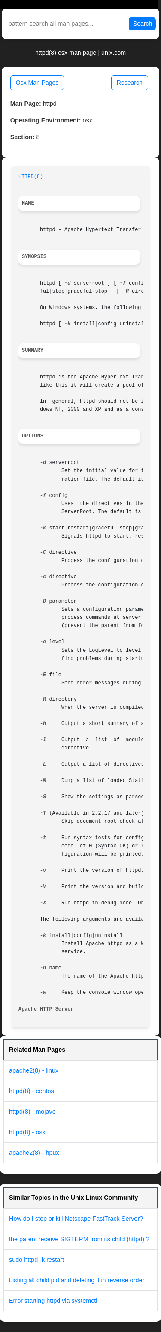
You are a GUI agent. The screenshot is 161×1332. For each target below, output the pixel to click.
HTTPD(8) (30, 177)
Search (142, 23)
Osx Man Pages (37, 82)
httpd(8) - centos (31, 1091)
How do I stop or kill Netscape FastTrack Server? (76, 1218)
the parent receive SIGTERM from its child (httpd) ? (79, 1239)
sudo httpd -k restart (36, 1259)
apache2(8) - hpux (34, 1152)
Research (130, 82)
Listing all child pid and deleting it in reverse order (76, 1280)
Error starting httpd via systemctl (53, 1300)
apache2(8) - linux (33, 1070)
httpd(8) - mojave (32, 1111)
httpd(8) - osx (27, 1132)
